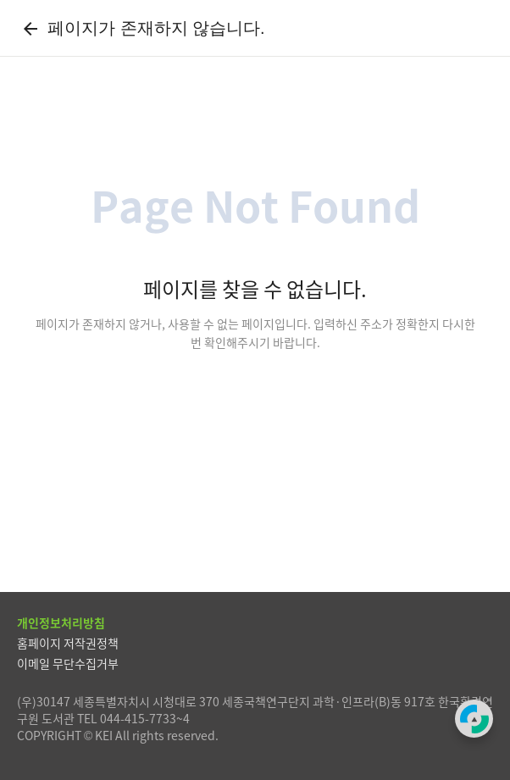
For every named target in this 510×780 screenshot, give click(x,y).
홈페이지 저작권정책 (68, 642)
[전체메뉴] (479, 28)
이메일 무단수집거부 (68, 663)
